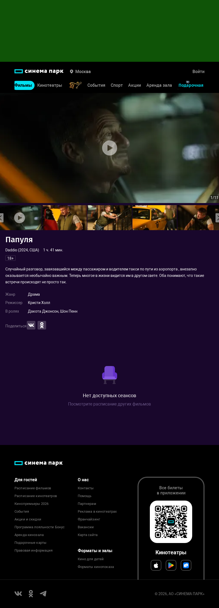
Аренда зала (159, 85)
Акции (134, 85)
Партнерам (87, 504)
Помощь (85, 496)
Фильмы (23, 85)
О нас (83, 479)
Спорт (117, 85)
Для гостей (25, 479)
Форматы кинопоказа (96, 567)
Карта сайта (88, 535)
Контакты (86, 488)
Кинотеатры (49, 85)
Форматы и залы (95, 550)
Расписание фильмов (32, 488)
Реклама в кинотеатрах (97, 511)
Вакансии (86, 527)
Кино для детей (91, 559)
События (96, 85)
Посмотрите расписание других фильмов (109, 404)
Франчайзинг (89, 519)
